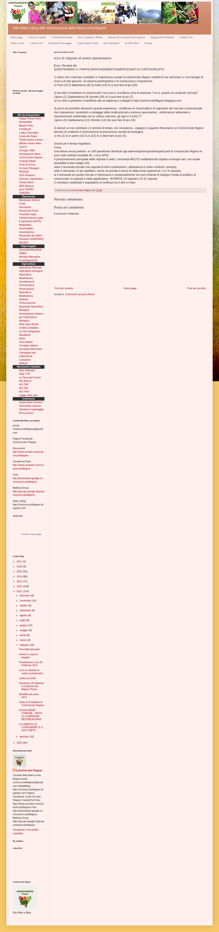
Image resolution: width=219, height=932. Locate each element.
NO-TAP (23, 384)
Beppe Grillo (26, 125)
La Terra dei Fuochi (30, 377)
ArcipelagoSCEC (28, 260)
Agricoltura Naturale (30, 267)
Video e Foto (17, 43)
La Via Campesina (29, 331)
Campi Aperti (26, 182)
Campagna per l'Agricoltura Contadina (27, 356)
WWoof (23, 363)
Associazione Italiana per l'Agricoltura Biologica (31, 317)
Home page (16, 37)
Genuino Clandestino (31, 178)
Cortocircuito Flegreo (31, 157)
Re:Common (26, 413)
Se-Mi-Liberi (132, 43)
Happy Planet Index (30, 118)
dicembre (25, 595)
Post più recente (64, 288)
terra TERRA (26, 189)
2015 (20, 571)
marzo (23, 640)
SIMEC (23, 253)
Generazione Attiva (29, 154)
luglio (23, 620)
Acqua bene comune (30, 402)
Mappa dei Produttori (162, 37)
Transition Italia (27, 214)
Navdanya (24, 335)
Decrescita (25, 207)
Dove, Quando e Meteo (90, 37)
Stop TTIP (24, 374)
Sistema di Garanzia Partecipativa (126, 37)
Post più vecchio (196, 288)
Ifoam (22, 338)
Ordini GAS (186, 37)
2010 (20, 742)
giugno (24, 625)
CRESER (24, 193)
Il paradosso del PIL (30, 221)
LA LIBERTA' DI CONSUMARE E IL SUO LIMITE (31, 727)
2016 (20, 566)
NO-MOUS (25, 381)
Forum (148, 43)
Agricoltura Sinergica (31, 271)
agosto (24, 615)
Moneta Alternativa (29, 256)
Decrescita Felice (29, 210)
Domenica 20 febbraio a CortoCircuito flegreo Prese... (31, 686)
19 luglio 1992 (27, 150)
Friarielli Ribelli (27, 161)
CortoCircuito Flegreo (81, 190)
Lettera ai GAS (27, 678)
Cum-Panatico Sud (87, 43)
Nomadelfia (25, 122)
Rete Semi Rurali (28, 324)
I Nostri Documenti (62, 37)
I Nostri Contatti (37, 37)
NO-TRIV (24, 391)
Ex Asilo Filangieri (29, 168)
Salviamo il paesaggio (31, 409)
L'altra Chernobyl (28, 132)
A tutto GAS (36, 43)
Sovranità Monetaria (30, 249)
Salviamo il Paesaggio (60, 43)
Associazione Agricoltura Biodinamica (26, 292)
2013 (20, 581)
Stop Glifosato (27, 370)
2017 (20, 561)
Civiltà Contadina (28, 327)
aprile (23, 635)
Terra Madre (26, 342)
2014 (20, 576)
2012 (20, 586)
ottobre (24, 605)
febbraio (25, 645)
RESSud (24, 171)
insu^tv (23, 146)
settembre (26, 610)
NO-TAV (23, 388)
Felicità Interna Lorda (31, 217)
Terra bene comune (30, 406)
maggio (24, 630)
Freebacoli (25, 129)
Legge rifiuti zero (28, 395)
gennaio (24, 736)
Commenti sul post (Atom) (80, 294)
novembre (26, 600)
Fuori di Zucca (27, 164)
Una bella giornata (29, 649)
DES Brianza (26, 186)
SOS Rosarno (27, 175)
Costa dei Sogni (28, 136)
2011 (20, 591)
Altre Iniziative (111, 43)
